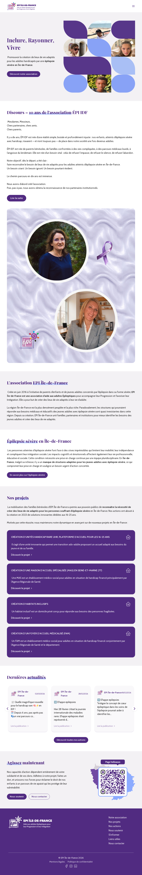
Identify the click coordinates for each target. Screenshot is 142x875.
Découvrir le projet (21, 554)
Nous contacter (39, 796)
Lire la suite (16, 198)
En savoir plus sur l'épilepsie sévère (27, 475)
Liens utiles (114, 839)
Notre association (118, 817)
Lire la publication (18, 726)
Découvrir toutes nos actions (71, 740)
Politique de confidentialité (80, 862)
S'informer (114, 834)
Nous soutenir (17, 796)
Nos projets (114, 821)
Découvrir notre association (23, 74)
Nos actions (115, 826)
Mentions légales (57, 862)
